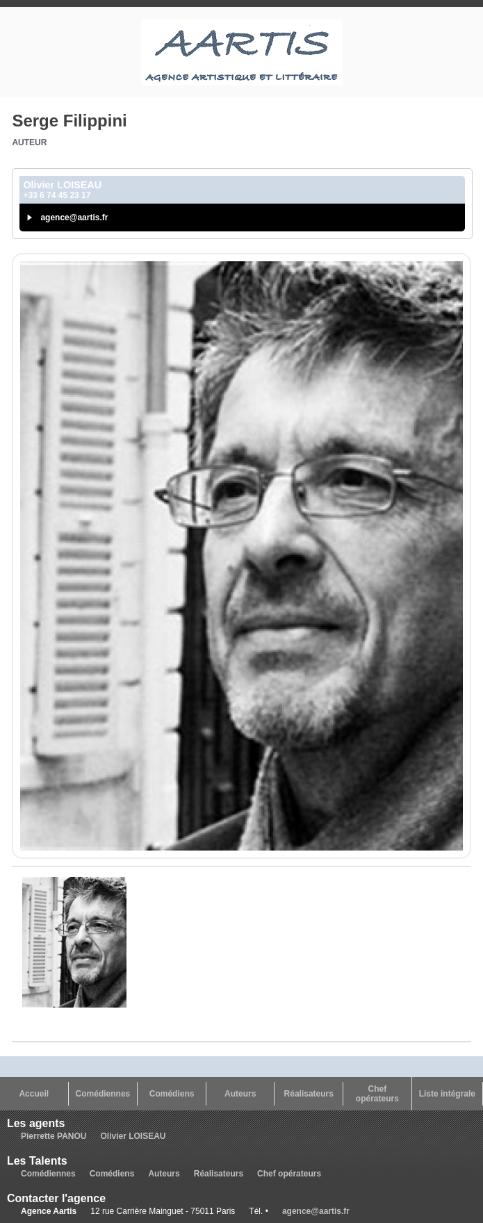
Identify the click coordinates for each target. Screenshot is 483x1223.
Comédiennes (103, 1094)
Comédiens (172, 1094)
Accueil (34, 1094)
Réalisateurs (309, 1094)
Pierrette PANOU (53, 1136)
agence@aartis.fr (74, 217)
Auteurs (240, 1094)
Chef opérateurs (377, 1093)
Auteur (29, 142)
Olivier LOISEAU (132, 1136)
